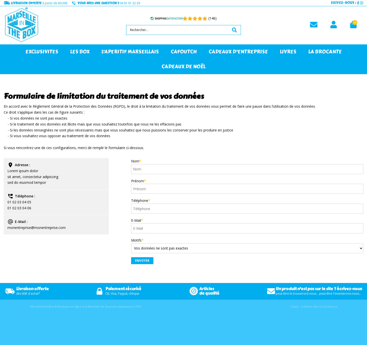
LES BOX (79, 52)
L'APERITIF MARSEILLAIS (130, 52)
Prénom (138, 181)
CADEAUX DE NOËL (183, 66)
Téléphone (140, 200)
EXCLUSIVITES (42, 52)
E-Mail (137, 220)
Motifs (137, 240)
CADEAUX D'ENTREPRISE (238, 52)
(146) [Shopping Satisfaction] (212, 18)
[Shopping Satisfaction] (166, 18)
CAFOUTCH (184, 52)
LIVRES (288, 52)
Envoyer (142, 260)
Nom (136, 161)
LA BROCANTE (325, 52)
